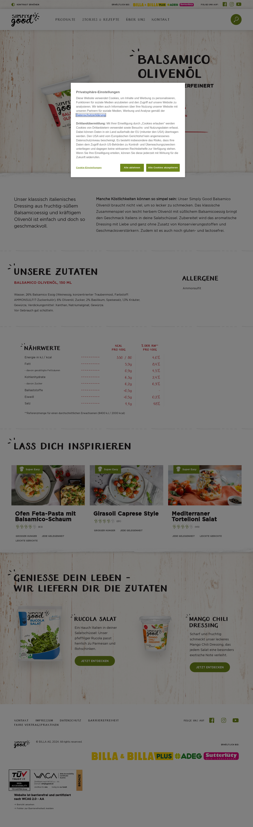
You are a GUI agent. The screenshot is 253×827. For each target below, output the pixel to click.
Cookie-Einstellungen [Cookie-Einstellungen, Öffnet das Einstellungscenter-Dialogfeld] (89, 167)
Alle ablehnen (132, 167)
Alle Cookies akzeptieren (163, 167)
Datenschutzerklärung (91, 115)
